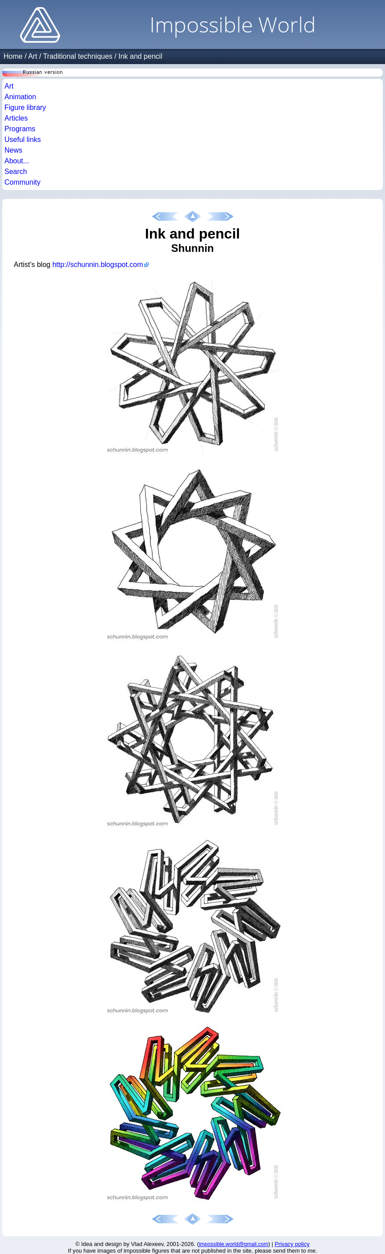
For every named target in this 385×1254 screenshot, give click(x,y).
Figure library (25, 107)
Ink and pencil (140, 56)
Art (32, 56)
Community (22, 182)
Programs (19, 129)
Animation (20, 97)
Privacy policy (292, 1244)
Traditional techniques (78, 56)
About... (16, 161)
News (13, 150)
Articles (16, 118)
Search (15, 171)
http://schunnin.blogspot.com (98, 264)
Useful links (22, 139)
